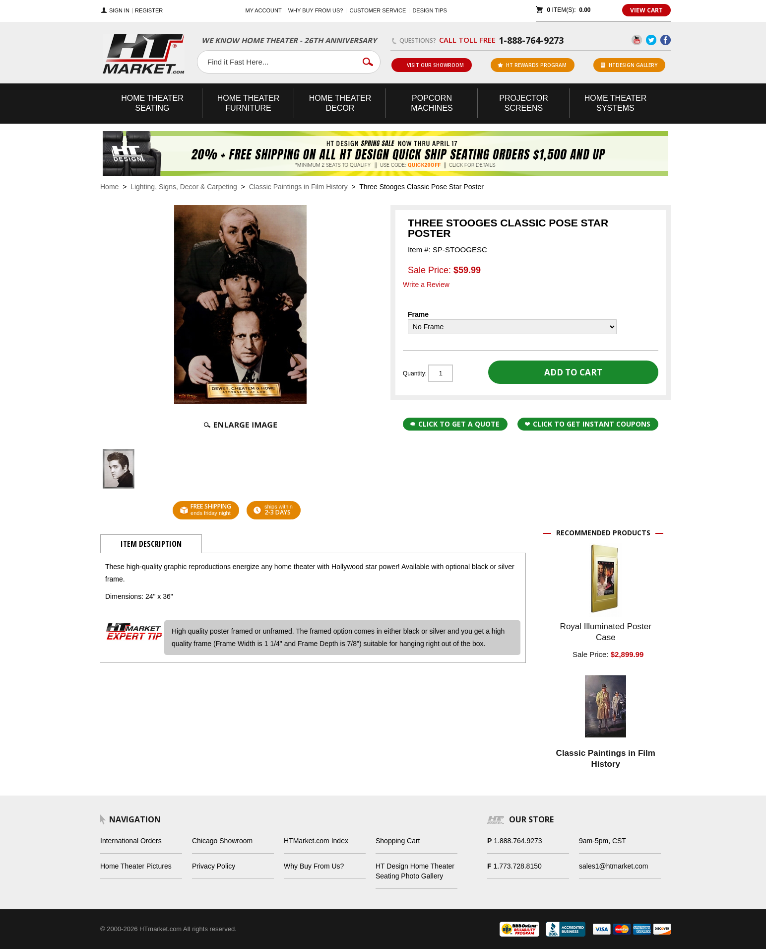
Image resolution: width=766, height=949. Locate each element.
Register (149, 10)
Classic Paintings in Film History (298, 187)
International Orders (131, 841)
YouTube (637, 40)
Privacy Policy (213, 866)
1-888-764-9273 (531, 40)
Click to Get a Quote (455, 424)
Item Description (151, 543)
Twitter (651, 40)
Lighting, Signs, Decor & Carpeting (183, 187)
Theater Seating (152, 103)
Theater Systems (615, 103)
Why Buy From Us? (314, 866)
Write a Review (426, 285)
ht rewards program (532, 65)
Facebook (665, 40)
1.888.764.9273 (518, 841)
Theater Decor (340, 103)
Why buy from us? (315, 10)
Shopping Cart (398, 841)
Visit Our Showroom (431, 65)
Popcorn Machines (431, 103)
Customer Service (377, 10)
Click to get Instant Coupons (587, 424)
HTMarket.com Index (316, 841)
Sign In (119, 10)
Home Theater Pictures (136, 866)
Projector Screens (523, 103)
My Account (264, 10)
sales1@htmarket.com (613, 866)
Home (109, 187)
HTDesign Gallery (629, 65)
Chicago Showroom (222, 841)
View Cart (646, 10)
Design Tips (429, 10)
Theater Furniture (248, 103)
